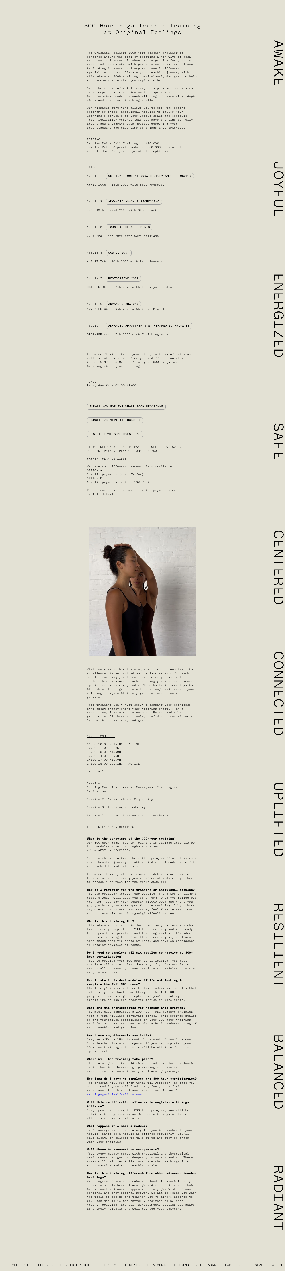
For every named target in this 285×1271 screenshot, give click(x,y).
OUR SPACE (256, 1265)
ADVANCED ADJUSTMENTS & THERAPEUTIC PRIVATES (149, 325)
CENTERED (278, 567)
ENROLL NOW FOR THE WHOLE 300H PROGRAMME (126, 406)
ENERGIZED (278, 315)
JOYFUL (278, 189)
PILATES (108, 1265)
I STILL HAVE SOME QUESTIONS (114, 434)
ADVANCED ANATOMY (123, 304)
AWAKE (278, 63)
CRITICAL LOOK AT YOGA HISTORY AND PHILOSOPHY (149, 176)
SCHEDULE (20, 1265)
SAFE (278, 441)
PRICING (181, 1265)
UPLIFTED (278, 820)
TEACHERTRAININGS (77, 1265)
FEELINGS (44, 1265)
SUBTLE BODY (118, 252)
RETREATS (131, 1265)
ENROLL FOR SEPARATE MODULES (114, 420)
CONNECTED (278, 693)
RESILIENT (278, 945)
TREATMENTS (156, 1265)
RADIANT (278, 1198)
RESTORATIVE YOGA (123, 278)
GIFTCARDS (206, 1265)
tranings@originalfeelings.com (114, 1094)
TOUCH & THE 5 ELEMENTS (129, 227)
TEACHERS (231, 1265)
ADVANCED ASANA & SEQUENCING (133, 201)
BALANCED (278, 1072)
